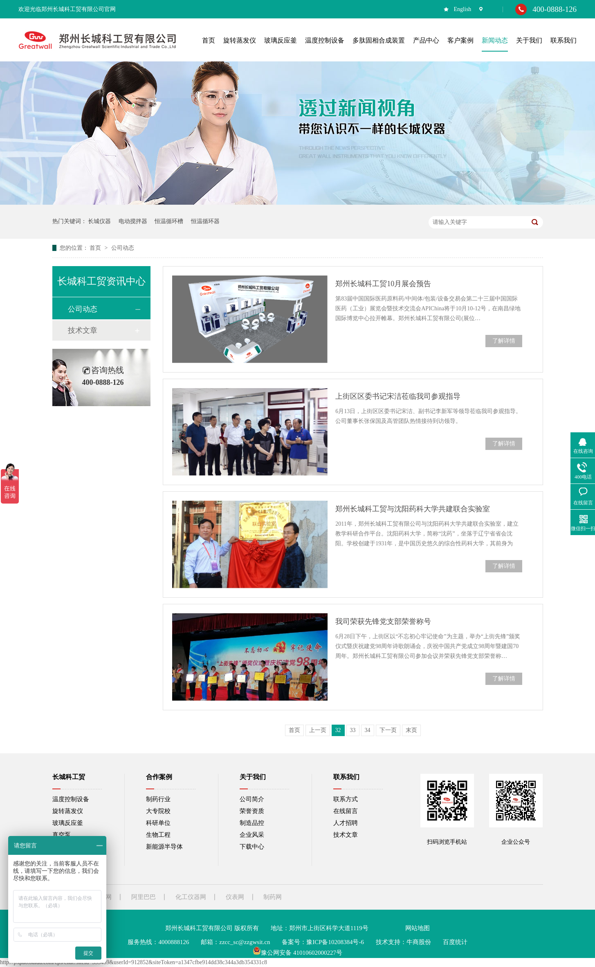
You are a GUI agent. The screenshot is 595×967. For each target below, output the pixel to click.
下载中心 (252, 846)
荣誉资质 (252, 811)
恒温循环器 (205, 221)
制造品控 (252, 823)
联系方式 (345, 799)
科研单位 (158, 823)
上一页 (317, 730)
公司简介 (252, 799)
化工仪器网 (190, 897)
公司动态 (122, 248)
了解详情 (503, 341)
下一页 (388, 730)
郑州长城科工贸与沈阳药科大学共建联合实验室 (412, 509)
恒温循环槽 (169, 221)
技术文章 (82, 330)
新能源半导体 (164, 846)
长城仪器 (99, 221)
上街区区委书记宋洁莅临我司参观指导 (397, 396)
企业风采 (252, 834)
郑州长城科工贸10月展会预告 (383, 284)
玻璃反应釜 (67, 823)
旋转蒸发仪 (67, 811)
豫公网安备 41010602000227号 (297, 952)
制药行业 (158, 799)
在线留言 (345, 811)
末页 (411, 730)
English (463, 9)
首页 (96, 248)
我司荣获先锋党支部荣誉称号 (383, 621)
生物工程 (158, 834)
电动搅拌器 (133, 221)
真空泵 (61, 834)
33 (353, 730)
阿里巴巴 (143, 897)
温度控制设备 (70, 799)
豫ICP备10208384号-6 (335, 942)
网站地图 (417, 928)
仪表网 (235, 897)
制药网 (272, 897)
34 (367, 730)
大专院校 (158, 811)
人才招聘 (345, 823)
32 (338, 730)
